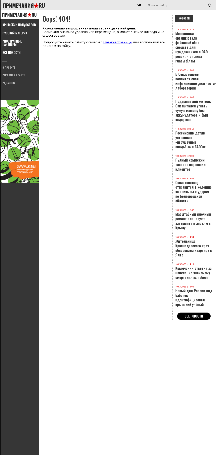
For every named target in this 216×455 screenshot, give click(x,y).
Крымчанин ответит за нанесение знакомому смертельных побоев (194, 271)
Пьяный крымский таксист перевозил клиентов (194, 163)
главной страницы (117, 42)
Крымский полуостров (19, 25)
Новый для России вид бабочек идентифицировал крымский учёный (194, 296)
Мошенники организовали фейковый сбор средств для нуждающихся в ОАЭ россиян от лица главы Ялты (194, 45)
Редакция (9, 83)
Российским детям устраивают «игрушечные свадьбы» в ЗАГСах (194, 138)
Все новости (11, 53)
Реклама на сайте (13, 75)
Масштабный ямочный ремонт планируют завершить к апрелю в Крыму (194, 219)
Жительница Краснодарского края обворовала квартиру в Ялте (194, 246)
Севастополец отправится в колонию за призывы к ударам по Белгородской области (194, 190)
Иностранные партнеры (12, 43)
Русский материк (14, 33)
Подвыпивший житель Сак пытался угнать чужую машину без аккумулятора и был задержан (194, 109)
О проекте (8, 67)
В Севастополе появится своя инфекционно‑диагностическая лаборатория (194, 79)
